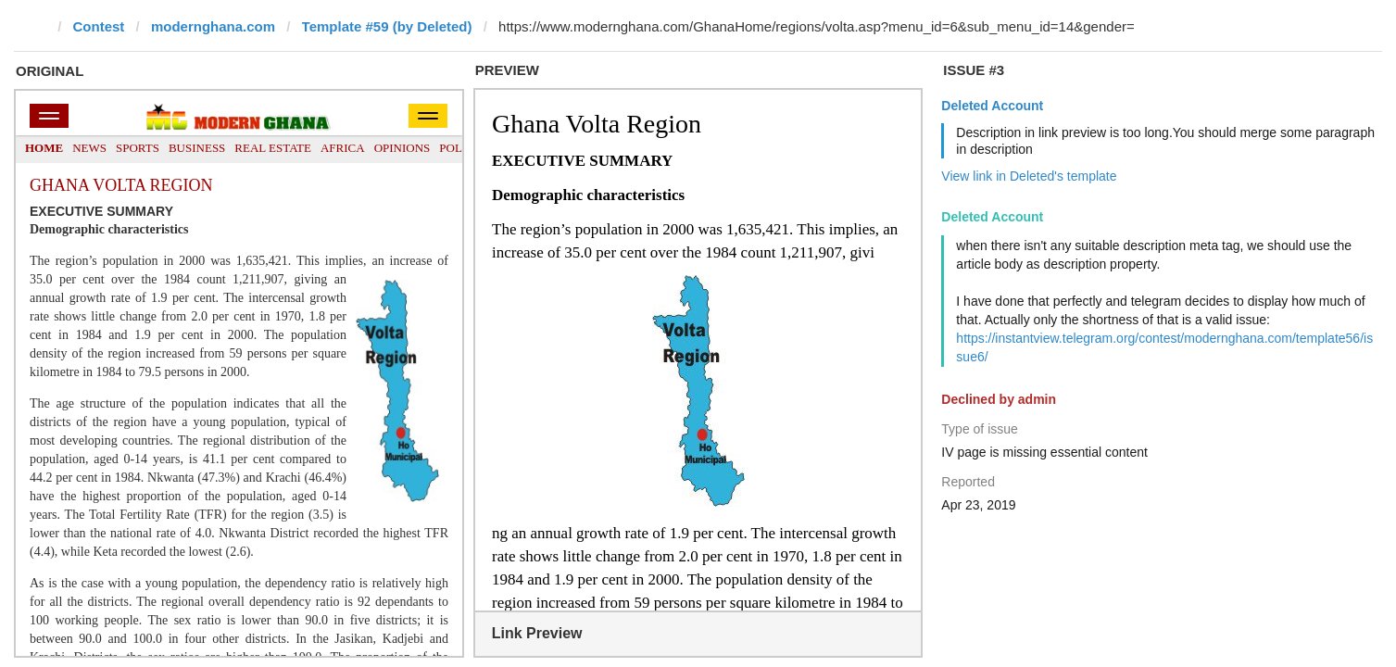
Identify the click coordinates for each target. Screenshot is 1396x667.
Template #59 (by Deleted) (387, 26)
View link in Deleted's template (1028, 176)
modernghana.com (213, 26)
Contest (99, 26)
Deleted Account (992, 105)
